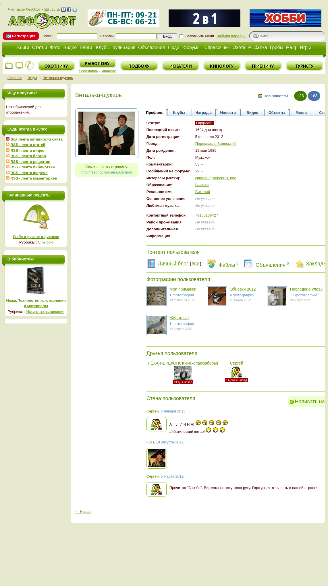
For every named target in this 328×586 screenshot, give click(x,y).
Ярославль (88, 71)
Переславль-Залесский (215, 143)
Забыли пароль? (231, 36)
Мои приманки (182, 289)
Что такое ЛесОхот (24, 9)
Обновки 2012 (243, 289)
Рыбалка (257, 47)
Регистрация (23, 36)
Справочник (217, 47)
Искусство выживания (45, 311)
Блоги (86, 47)
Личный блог (173, 263)
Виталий (202, 192)
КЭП (150, 442)
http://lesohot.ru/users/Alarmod (106, 172)
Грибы (276, 47)
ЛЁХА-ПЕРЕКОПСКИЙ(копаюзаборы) (183, 363)
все (196, 263)
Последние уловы (306, 289)
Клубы (103, 47)
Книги (23, 47)
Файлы (227, 265)
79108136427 (206, 215)
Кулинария (124, 47)
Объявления (151, 47)
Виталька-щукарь (58, 78)
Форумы (191, 47)
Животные (179, 318)
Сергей (236, 363)
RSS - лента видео (27, 150)
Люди (173, 47)
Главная (14, 78)
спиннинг (203, 178)
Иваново (108, 71)
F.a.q (291, 47)
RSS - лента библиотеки (32, 167)
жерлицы (220, 178)
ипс (233, 178)
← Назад (83, 511)
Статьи (39, 47)
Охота (239, 47)
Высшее (202, 185)
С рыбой (45, 242)
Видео (70, 47)
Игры (305, 47)
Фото (55, 47)
